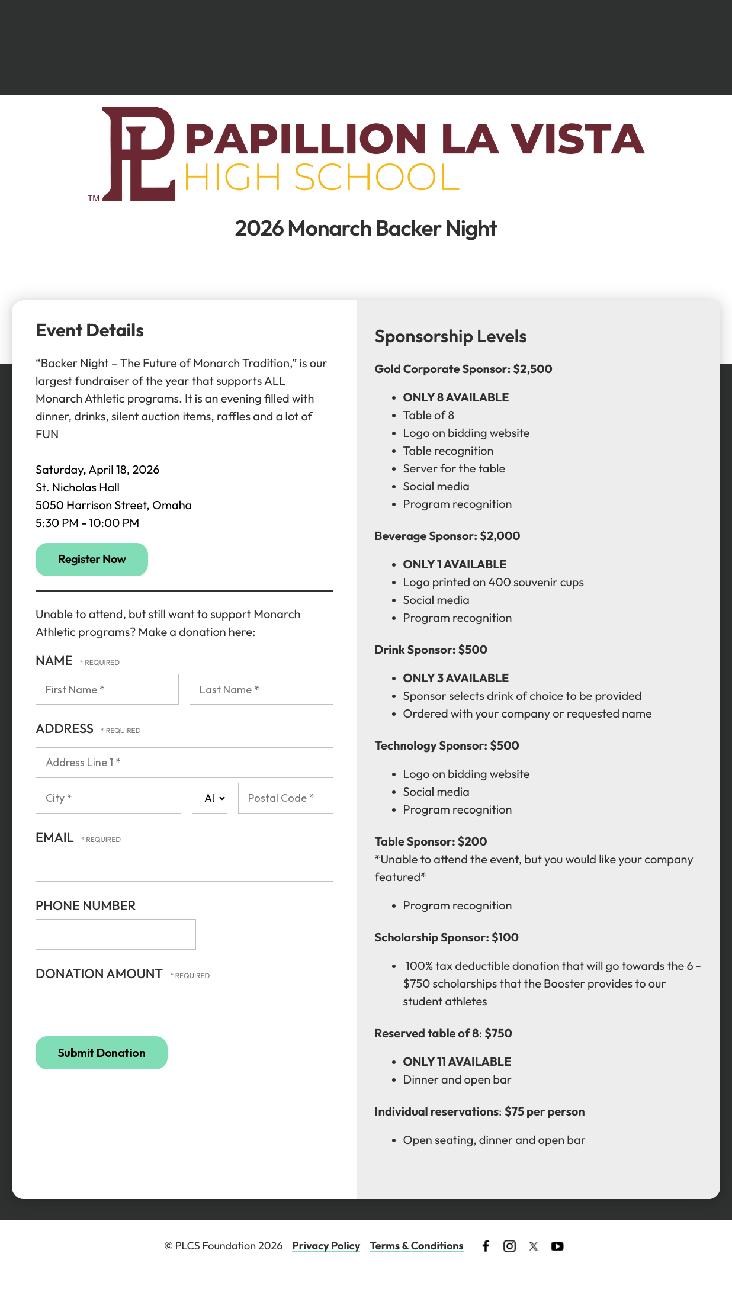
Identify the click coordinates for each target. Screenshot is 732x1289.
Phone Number (86, 905)
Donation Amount (100, 973)
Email (56, 837)
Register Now (92, 559)
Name (55, 660)
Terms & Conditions (417, 1245)
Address (66, 728)
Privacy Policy (326, 1245)
